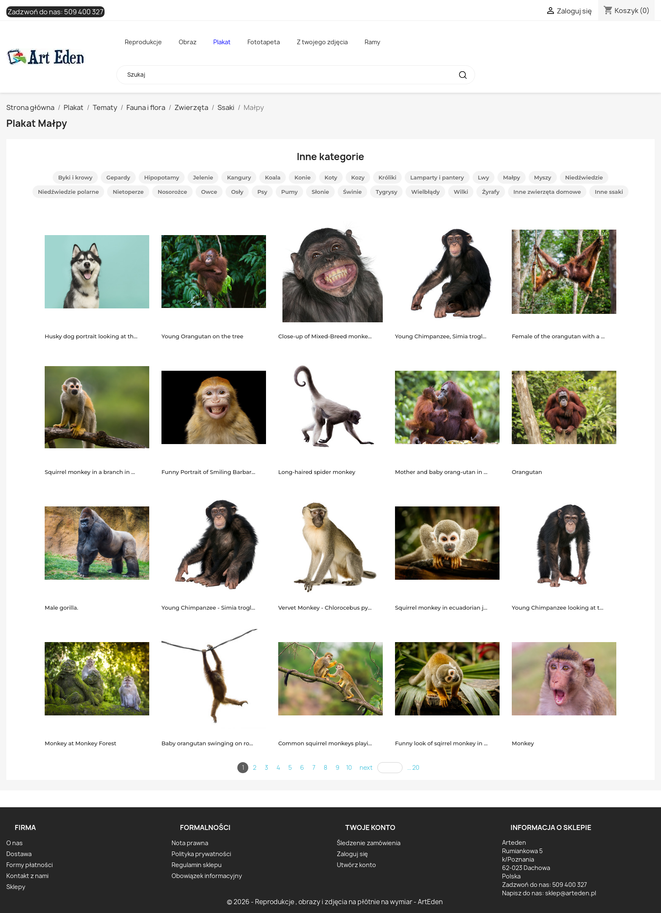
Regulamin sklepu (197, 865)
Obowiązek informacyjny (207, 876)
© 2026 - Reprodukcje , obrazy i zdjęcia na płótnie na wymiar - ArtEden (335, 901)
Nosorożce (172, 191)
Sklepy (15, 887)
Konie (302, 177)
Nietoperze (128, 191)
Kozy (358, 177)
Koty (331, 177)
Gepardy (118, 177)
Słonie (320, 191)
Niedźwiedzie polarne (68, 191)
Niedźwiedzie (584, 177)
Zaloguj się (352, 854)
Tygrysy (386, 191)
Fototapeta (263, 42)
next (366, 767)
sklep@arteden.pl (570, 893)
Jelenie (203, 177)
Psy (262, 191)
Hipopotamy (161, 177)
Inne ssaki (609, 191)
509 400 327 (83, 11)
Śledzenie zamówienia (368, 843)
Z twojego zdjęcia (322, 42)
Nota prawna (190, 843)
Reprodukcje (143, 42)
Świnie (352, 191)
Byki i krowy (75, 177)
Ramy (372, 42)
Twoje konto (370, 827)
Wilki (461, 191)
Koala (272, 177)
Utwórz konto (356, 865)
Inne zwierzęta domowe (547, 191)
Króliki (388, 177)
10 (349, 767)
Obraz (187, 42)
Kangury (239, 177)
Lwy (483, 177)
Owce (209, 191)
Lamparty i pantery (437, 177)
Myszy (542, 177)
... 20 (413, 767)
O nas (14, 843)
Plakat (222, 42)
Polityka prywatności (201, 854)
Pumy (289, 191)
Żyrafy (490, 191)
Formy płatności (29, 865)
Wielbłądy (425, 191)
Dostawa (19, 854)
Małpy (511, 177)
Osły (237, 191)
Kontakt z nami (27, 876)
